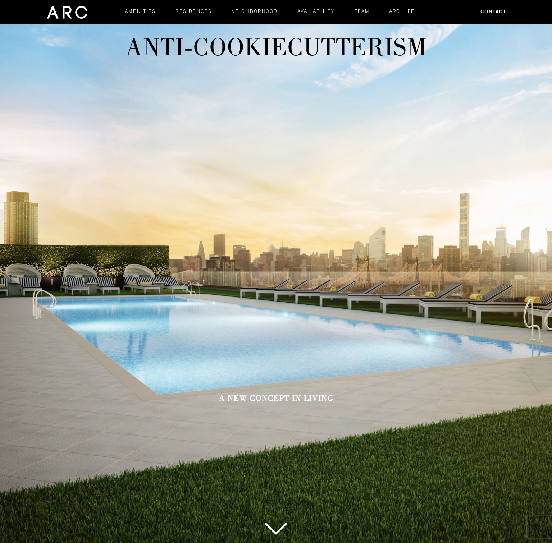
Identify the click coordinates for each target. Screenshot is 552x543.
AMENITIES (140, 12)
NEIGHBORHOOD (254, 12)
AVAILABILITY (316, 12)
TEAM (362, 12)
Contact (493, 12)
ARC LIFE (402, 12)
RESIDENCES (193, 12)
